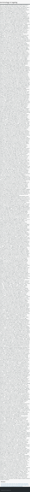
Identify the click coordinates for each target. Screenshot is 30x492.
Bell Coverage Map (12, 486)
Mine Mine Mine (19, 486)
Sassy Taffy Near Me (19, 483)
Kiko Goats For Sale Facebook (15, 485)
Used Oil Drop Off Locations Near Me (8, 483)
